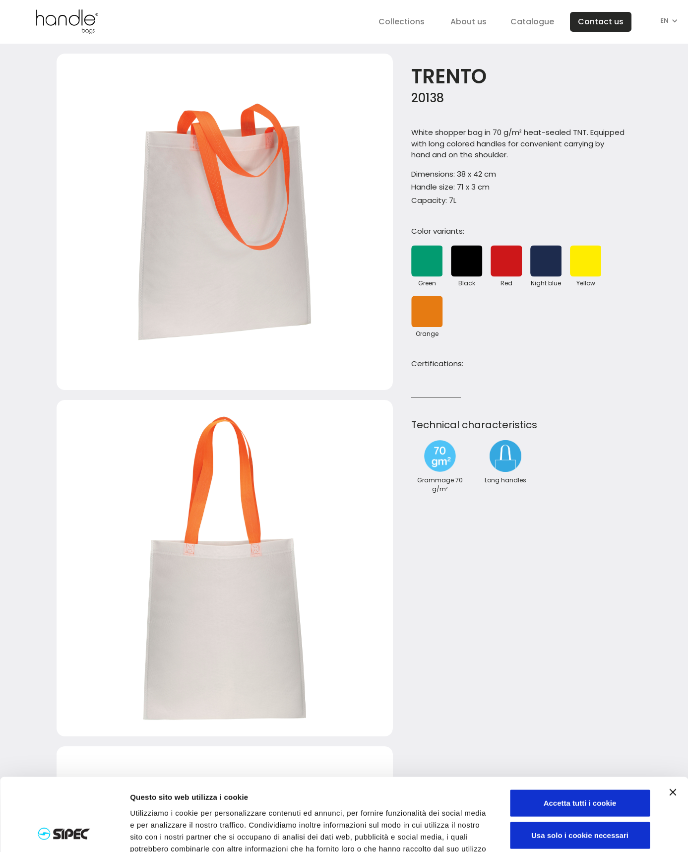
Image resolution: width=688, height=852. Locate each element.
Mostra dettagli (522, 833)
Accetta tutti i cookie (580, 734)
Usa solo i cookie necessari (579, 767)
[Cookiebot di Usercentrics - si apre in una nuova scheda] (64, 832)
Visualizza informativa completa (246, 792)
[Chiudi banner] (672, 724)
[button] (402, 22)
